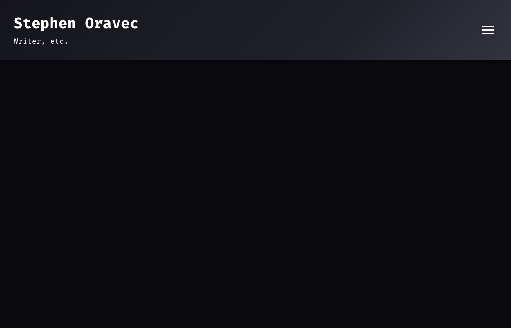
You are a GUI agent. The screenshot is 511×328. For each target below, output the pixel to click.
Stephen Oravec (76, 23)
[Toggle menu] (488, 30)
